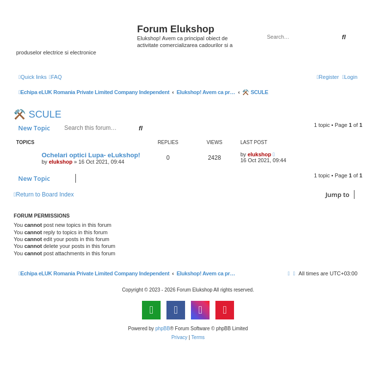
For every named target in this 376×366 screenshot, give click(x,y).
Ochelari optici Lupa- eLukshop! (91, 155)
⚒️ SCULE (37, 114)
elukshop (60, 162)
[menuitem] (55, 77)
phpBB (162, 328)
